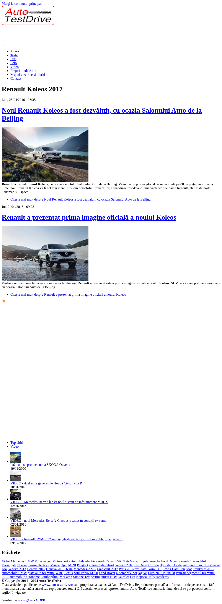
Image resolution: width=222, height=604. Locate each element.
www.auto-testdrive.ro (57, 584)
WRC (59, 573)
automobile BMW (14, 573)
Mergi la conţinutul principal (22, 3)
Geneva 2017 (36, 569)
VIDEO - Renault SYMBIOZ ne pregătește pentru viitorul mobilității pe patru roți (67, 539)
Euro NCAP (156, 573)
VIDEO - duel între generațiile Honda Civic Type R (46, 483)
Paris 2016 (126, 569)
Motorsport (60, 561)
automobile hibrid (101, 565)
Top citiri (16, 442)
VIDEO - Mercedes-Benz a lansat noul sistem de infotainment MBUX (59, 502)
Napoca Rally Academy (152, 577)
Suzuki (170, 573)
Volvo (134, 561)
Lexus (68, 573)
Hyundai (165, 565)
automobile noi (126, 573)
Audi (101, 561)
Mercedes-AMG (84, 569)
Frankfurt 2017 (107, 569)
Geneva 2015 (55, 569)
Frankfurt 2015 (203, 569)
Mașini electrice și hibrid (27, 74)
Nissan (22, 565)
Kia (4, 569)
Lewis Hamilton (174, 569)
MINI (72, 565)
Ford (164, 561)
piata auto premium (41, 573)
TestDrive (140, 565)
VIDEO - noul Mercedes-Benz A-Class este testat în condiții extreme (58, 520)
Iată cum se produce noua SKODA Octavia (40, 464)
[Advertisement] (81, 35)
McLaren (65, 577)
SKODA (123, 561)
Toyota (143, 561)
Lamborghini (50, 577)
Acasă (14, 51)
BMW (29, 561)
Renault (111, 561)
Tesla (69, 569)
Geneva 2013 (17, 569)
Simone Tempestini (86, 577)
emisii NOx (109, 577)
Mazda (55, 565)
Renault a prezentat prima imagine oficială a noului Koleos (89, 217)
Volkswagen (43, 561)
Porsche (154, 561)
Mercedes (17, 561)
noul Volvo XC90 (85, 573)
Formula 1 (185, 561)
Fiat (132, 577)
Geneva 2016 (124, 565)
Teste (14, 55)
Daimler (123, 577)
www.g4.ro (25, 600)
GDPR (40, 600)
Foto (13, 63)
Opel (63, 565)
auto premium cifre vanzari (201, 565)
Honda (177, 565)
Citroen (153, 565)
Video (14, 67)
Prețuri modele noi (23, 71)
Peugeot (82, 565)
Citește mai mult (80, 199)
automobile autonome (25, 577)
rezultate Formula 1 (148, 569)
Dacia (172, 561)
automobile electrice (83, 561)
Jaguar (142, 573)
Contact (15, 78)
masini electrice (38, 565)
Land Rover (107, 573)
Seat (189, 569)
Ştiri (13, 59)
